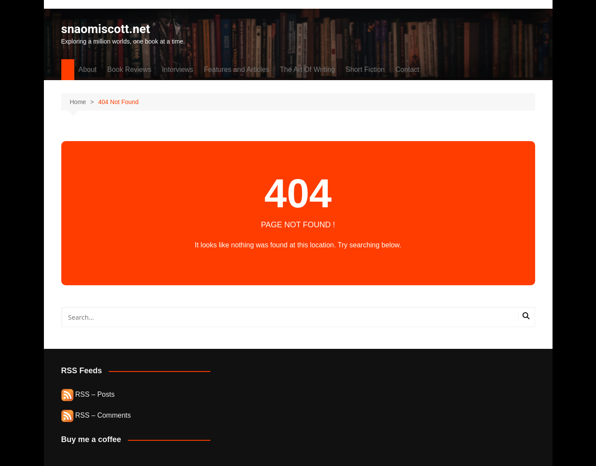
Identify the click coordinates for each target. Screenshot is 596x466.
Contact (407, 69)
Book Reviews (129, 69)
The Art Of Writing (307, 69)
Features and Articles (236, 69)
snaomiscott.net (105, 29)
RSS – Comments (96, 415)
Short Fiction (365, 69)
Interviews (177, 69)
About (88, 69)
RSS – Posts (88, 394)
